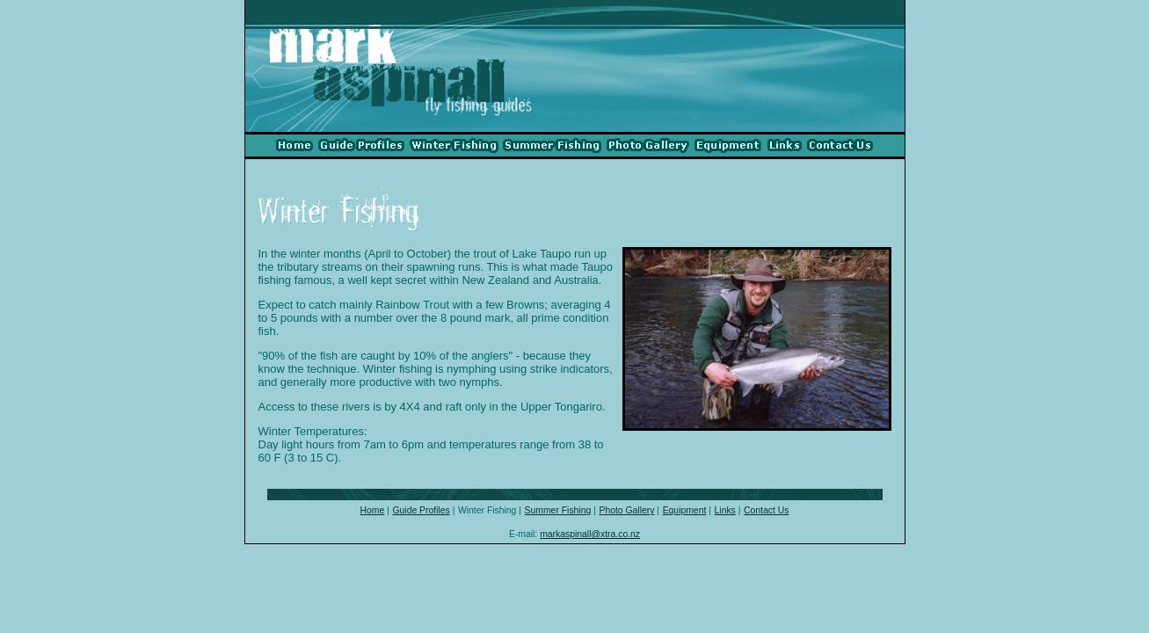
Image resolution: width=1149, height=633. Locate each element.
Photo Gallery (626, 510)
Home (372, 510)
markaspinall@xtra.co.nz (590, 534)
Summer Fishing (558, 510)
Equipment (685, 510)
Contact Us (766, 510)
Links (725, 510)
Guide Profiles (420, 510)
